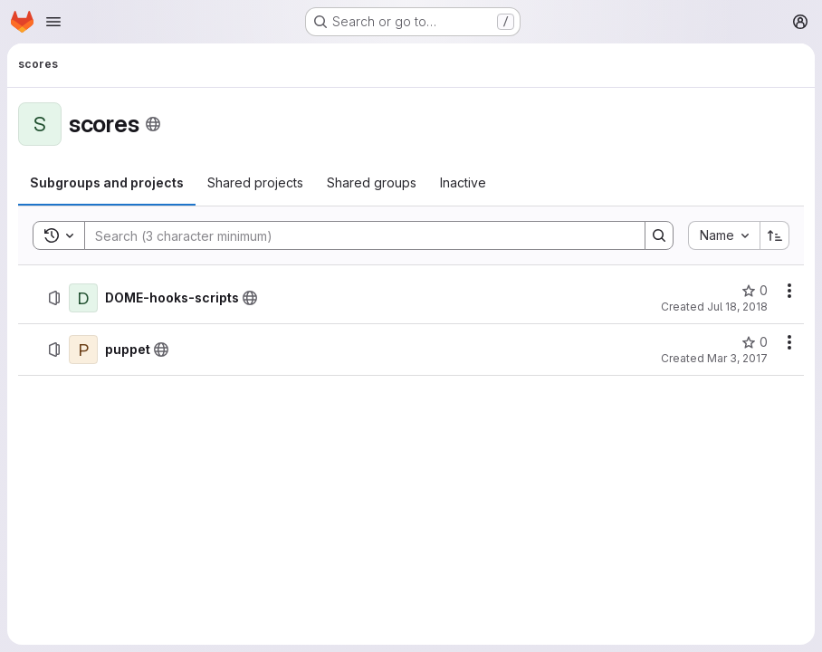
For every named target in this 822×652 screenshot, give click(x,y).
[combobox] (724, 235)
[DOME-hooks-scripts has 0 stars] (754, 290)
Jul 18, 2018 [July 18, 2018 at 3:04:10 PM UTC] (737, 306)
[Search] (355, 235)
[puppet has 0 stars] (754, 342)
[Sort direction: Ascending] (774, 235)
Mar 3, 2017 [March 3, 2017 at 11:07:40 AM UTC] (737, 358)
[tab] (107, 183)
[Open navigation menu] (53, 21)
